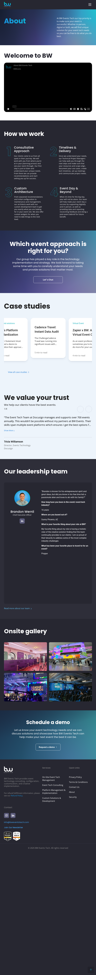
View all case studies (17, 372)
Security (73, 919)
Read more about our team (17, 608)
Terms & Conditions (78, 904)
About (72, 914)
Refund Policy (17, 917)
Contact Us (74, 909)
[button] (90, 4)
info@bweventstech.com (16, 944)
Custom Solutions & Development (51, 922)
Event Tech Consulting (52, 907)
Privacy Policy (75, 899)
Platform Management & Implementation (54, 914)
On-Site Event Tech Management (51, 901)
